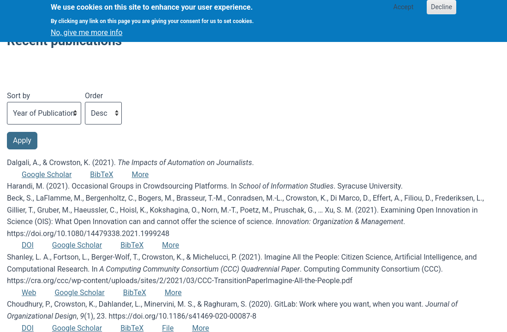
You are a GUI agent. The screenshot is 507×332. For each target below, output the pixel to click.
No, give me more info (86, 30)
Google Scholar (47, 174)
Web (29, 292)
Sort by (18, 95)
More (140, 174)
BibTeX (101, 174)
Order (94, 95)
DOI (28, 245)
